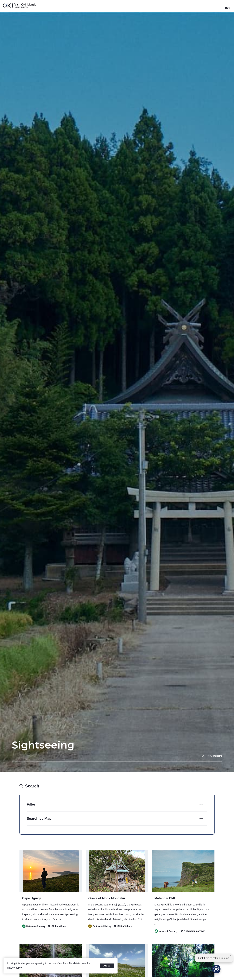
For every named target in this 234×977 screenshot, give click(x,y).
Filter (31, 804)
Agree (106, 965)
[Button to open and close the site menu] (228, 6)
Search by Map (39, 818)
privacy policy (14, 967)
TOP (202, 755)
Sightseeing (216, 755)
